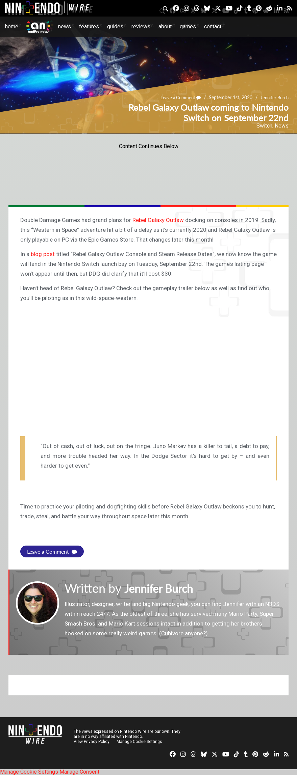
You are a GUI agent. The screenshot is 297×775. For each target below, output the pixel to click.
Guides (115, 26)
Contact (212, 26)
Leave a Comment (176, 98)
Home (11, 26)
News (64, 26)
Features (89, 26)
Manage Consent (79, 772)
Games (188, 26)
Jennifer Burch (273, 98)
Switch (264, 125)
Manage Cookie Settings (140, 741)
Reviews (140, 26)
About (165, 26)
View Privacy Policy (91, 741)
